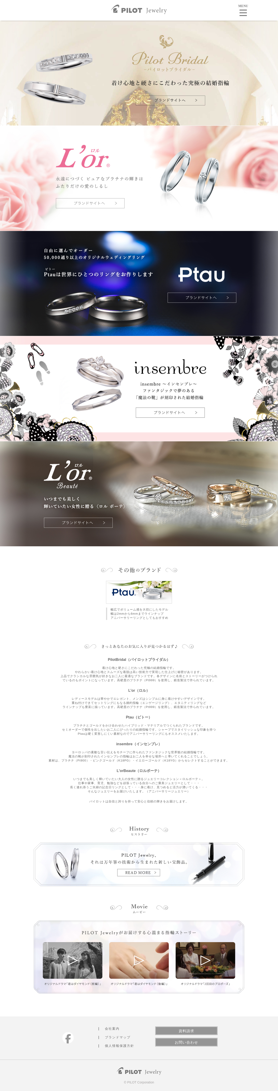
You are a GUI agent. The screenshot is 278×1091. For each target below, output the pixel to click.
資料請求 (186, 1031)
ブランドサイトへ (170, 100)
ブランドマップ (118, 1037)
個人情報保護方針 (119, 1046)
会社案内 (112, 1028)
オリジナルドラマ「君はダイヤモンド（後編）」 (139, 960)
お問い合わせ (186, 1042)
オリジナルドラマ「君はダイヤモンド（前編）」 (72, 960)
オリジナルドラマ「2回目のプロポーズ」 (205, 960)
